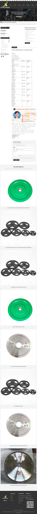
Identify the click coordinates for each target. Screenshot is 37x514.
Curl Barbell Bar (34, 123)
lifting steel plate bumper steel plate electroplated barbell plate (18, 366)
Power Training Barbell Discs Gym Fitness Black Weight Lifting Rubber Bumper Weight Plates (18, 207)
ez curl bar (18, 132)
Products (12, 497)
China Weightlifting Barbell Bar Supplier (26, 127)
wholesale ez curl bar (23, 132)
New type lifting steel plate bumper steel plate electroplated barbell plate (18, 445)
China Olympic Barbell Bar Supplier (24, 128)
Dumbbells (2, 39)
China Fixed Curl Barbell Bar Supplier (16, 128)
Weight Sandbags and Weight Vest (4, 48)
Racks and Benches (21, 500)
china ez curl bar (27, 132)
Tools (21, 24)
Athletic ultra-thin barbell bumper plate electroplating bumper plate (18, 485)
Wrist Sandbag (2, 43)
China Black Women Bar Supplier (23, 131)
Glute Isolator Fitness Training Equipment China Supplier (6, 93)
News (11, 498)
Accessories (2, 36)
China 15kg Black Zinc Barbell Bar (15, 131)
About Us (12, 495)
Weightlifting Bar (23, 123)
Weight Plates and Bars (24, 24)
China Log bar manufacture (28, 123)
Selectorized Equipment (3, 29)
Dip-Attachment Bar (14, 132)
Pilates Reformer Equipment (4, 33)
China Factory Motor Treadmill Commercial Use (6, 96)
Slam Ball (2, 40)
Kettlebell (2, 52)
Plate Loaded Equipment (3, 30)
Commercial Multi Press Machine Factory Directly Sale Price (6, 86)
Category (19, 24)
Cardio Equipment (3, 32)
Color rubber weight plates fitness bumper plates (18, 326)
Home (17, 24)
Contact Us (12, 500)
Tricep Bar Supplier (14, 127)
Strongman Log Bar (19, 127)
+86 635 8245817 (3, 0)
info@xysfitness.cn (8, 0)
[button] (18, 20)
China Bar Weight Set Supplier (31, 131)
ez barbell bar (32, 132)
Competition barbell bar (17, 123)
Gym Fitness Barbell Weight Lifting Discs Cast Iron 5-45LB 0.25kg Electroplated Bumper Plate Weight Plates (18, 247)
